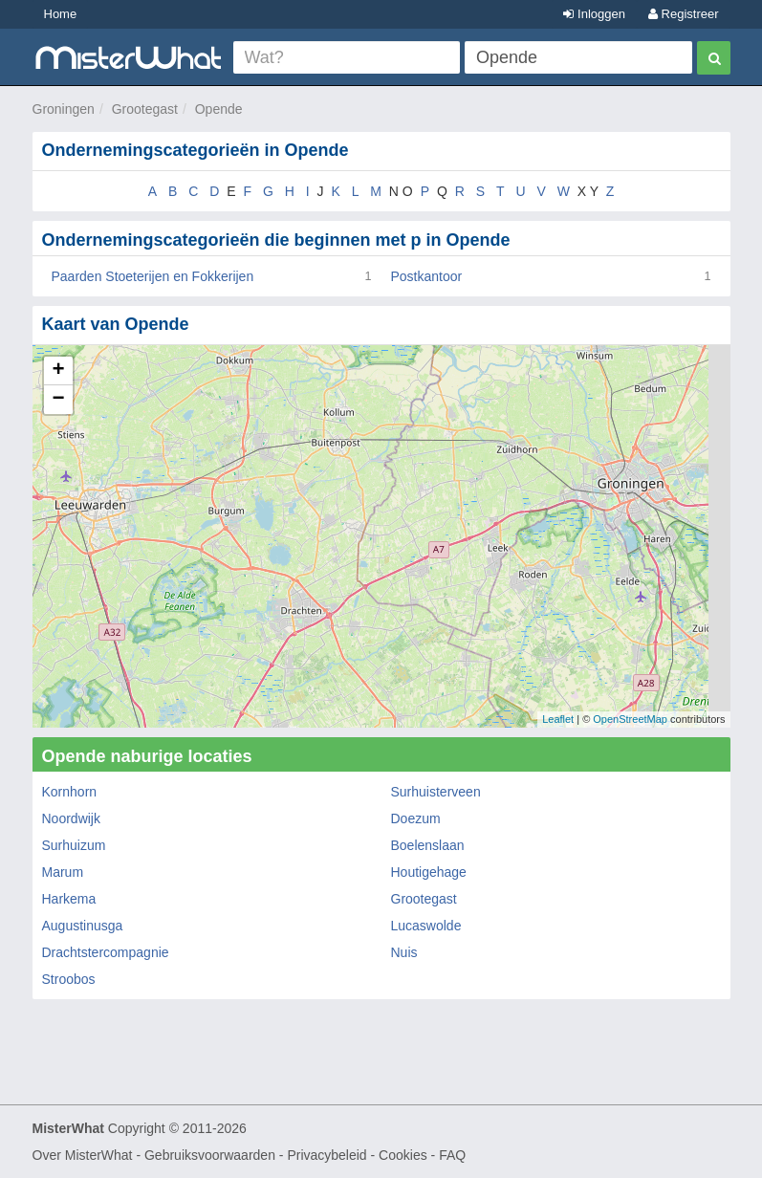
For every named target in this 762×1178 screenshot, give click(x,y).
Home (60, 14)
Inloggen (594, 14)
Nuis (404, 952)
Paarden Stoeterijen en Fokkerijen (153, 276)
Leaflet (558, 719)
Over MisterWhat (83, 1155)
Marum (63, 872)
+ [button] (58, 371)
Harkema (69, 898)
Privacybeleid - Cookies (356, 1155)
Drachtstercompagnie (105, 952)
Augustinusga (82, 925)
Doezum (416, 818)
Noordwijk (71, 818)
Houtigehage (429, 872)
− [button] (58, 399)
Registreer (683, 14)
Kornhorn (70, 791)
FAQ (452, 1155)
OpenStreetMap (630, 719)
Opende (219, 109)
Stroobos (69, 979)
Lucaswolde (426, 925)
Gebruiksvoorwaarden (209, 1155)
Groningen (64, 109)
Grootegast (145, 109)
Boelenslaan (428, 845)
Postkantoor (427, 276)
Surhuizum (74, 845)
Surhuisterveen (436, 791)
